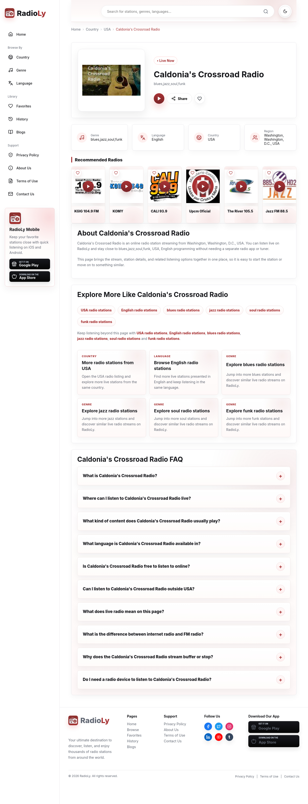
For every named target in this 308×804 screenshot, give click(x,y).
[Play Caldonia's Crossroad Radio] (159, 98)
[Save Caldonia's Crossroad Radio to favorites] (199, 98)
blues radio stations (183, 310)
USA (107, 29)
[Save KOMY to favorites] (116, 173)
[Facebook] (208, 726)
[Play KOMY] (126, 186)
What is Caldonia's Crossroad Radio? (120, 475)
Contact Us (173, 741)
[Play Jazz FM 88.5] (279, 186)
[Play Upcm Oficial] (203, 186)
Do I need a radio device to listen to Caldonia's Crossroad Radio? (147, 679)
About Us (171, 730)
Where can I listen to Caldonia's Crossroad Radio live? (137, 498)
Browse (133, 730)
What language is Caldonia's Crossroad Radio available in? (142, 543)
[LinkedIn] (208, 737)
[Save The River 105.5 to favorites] (231, 173)
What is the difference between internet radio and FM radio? (143, 634)
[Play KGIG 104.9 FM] (88, 186)
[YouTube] (219, 737)
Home (76, 29)
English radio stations (139, 310)
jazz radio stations (224, 310)
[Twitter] (219, 726)
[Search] (266, 11)
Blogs (131, 747)
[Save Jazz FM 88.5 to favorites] (269, 173)
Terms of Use (174, 735)
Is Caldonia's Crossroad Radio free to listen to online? (136, 566)
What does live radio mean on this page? (123, 611)
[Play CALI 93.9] (164, 186)
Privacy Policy (175, 724)
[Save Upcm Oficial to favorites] (192, 173)
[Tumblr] (229, 737)
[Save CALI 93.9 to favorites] (154, 173)
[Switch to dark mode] (285, 11)
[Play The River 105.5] (241, 186)
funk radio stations (96, 322)
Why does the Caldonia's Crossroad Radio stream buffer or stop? (148, 656)
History (132, 741)
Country (92, 29)
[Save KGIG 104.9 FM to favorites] (78, 173)
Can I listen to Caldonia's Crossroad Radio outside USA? (138, 589)
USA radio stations (96, 310)
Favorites (134, 735)
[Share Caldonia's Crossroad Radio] (179, 98)
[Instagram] (229, 726)
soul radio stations (264, 310)
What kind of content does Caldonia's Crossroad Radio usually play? (151, 521)
